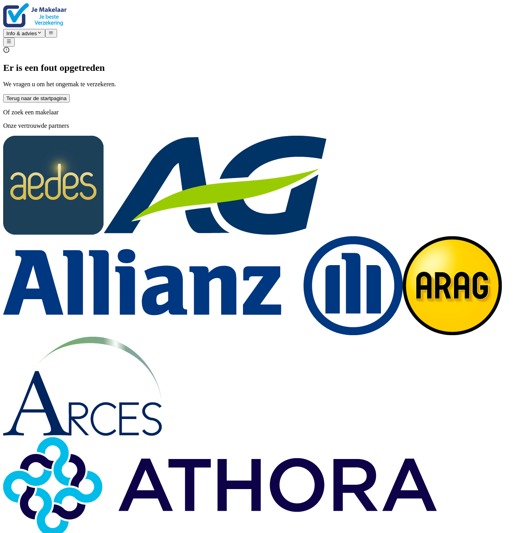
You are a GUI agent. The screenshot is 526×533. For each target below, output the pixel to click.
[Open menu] (9, 42)
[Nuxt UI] (263, 16)
